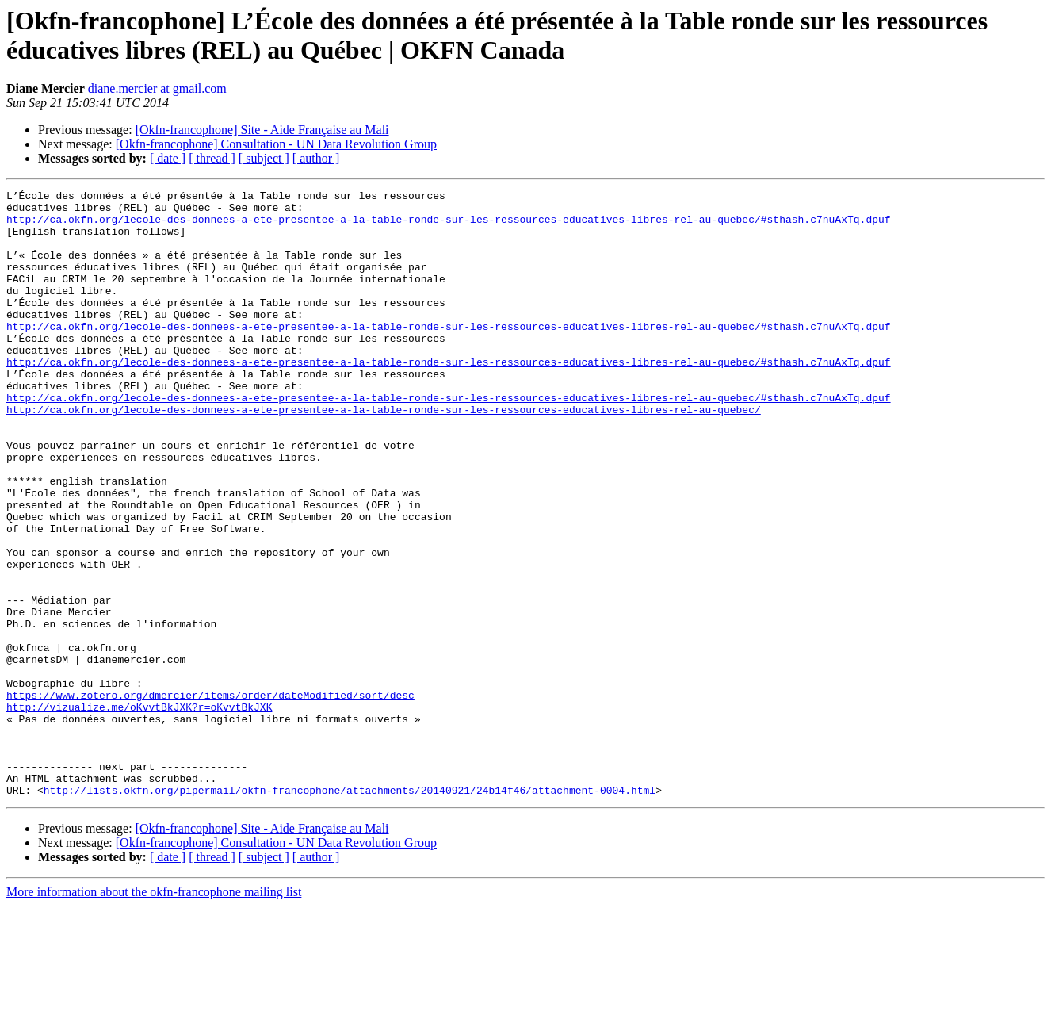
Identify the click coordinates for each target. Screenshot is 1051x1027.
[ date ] (167, 158)
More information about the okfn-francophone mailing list (153, 1013)
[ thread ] (212, 158)
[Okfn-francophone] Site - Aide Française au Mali (262, 129)
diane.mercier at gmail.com (157, 88)
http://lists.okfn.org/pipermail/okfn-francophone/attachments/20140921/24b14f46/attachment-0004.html (349, 911)
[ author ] (316, 158)
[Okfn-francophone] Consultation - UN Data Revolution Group (276, 144)
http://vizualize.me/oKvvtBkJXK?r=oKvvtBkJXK (139, 811)
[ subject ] (264, 158)
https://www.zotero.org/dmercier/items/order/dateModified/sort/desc (210, 797)
